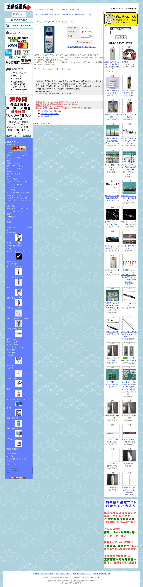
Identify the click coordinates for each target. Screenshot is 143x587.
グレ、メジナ (12, 464)
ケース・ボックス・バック (19, 402)
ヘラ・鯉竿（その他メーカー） (18, 211)
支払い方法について (63, 574)
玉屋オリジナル (12, 163)
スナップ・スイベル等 (19, 281)
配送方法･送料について (82, 574)
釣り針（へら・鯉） (14, 243)
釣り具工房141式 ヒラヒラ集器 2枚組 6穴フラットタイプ (113, 141)
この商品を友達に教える (50, 114)
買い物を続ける (46, 116)
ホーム (36, 14)
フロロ (9, 222)
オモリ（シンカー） (19, 271)
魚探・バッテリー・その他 (17, 155)
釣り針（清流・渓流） (15, 246)
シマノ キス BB (112, 332)
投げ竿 (9, 171)
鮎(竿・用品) (11, 206)
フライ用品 (11, 352)
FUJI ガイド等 (19, 443)
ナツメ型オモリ (112, 487)
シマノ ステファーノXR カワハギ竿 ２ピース (129, 141)
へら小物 (19, 359)
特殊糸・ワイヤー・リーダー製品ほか (18, 228)
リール (9, 152)
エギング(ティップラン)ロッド (18, 193)
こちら (76, 9)
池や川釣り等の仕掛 (14, 264)
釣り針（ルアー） (13, 248)
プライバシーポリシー (101, 574)
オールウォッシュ (63, 69)
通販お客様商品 (12, 449)
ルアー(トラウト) (13, 342)
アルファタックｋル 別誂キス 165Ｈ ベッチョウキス (129, 334)
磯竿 (8, 177)
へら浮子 (10, 366)
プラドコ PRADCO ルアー (19, 333)
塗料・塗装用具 (19, 422)
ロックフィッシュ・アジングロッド (18, 202)
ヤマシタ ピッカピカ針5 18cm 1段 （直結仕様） (129, 490)
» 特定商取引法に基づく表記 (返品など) (81, 47)
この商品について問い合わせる (52, 111)
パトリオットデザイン (15, 347)
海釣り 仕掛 (11, 261)
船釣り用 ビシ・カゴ (19, 302)
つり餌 (19, 412)
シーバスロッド (12, 190)
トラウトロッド (12, 187)
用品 (19, 393)
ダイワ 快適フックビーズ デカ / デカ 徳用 (112, 167)
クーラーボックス (13, 158)
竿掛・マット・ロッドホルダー (19, 322)
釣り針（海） (19, 237)
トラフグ (10, 461)
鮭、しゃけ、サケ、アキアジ (17, 459)
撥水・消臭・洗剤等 (52, 14)
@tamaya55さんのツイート (43, 123)
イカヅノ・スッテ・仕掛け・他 (19, 255)
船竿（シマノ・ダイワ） (16, 166)
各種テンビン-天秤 (19, 312)
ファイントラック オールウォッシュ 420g (76, 14)
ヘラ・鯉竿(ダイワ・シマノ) (17, 209)
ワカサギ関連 (12, 217)
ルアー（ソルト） (13, 344)
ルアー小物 (11, 350)
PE (8, 225)
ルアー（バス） (12, 339)
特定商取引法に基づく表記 (43, 574)
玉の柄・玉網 (12, 179)
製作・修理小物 (19, 433)
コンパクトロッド (13, 174)
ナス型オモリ (129, 463)
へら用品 (19, 372)
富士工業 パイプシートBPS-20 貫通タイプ (128, 198)
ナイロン (10, 219)
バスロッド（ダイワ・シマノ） (18, 182)
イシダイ (10, 456)
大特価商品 (19, 147)
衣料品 (9, 161)
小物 (19, 292)
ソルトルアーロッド (14, 195)
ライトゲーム (12, 453)
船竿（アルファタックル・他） (18, 168)
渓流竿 (9, 214)
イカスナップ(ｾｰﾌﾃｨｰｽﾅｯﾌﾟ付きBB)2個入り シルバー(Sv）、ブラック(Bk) (128, 169)
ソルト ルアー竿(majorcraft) (17, 198)
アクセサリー (19, 383)
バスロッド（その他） (15, 184)
